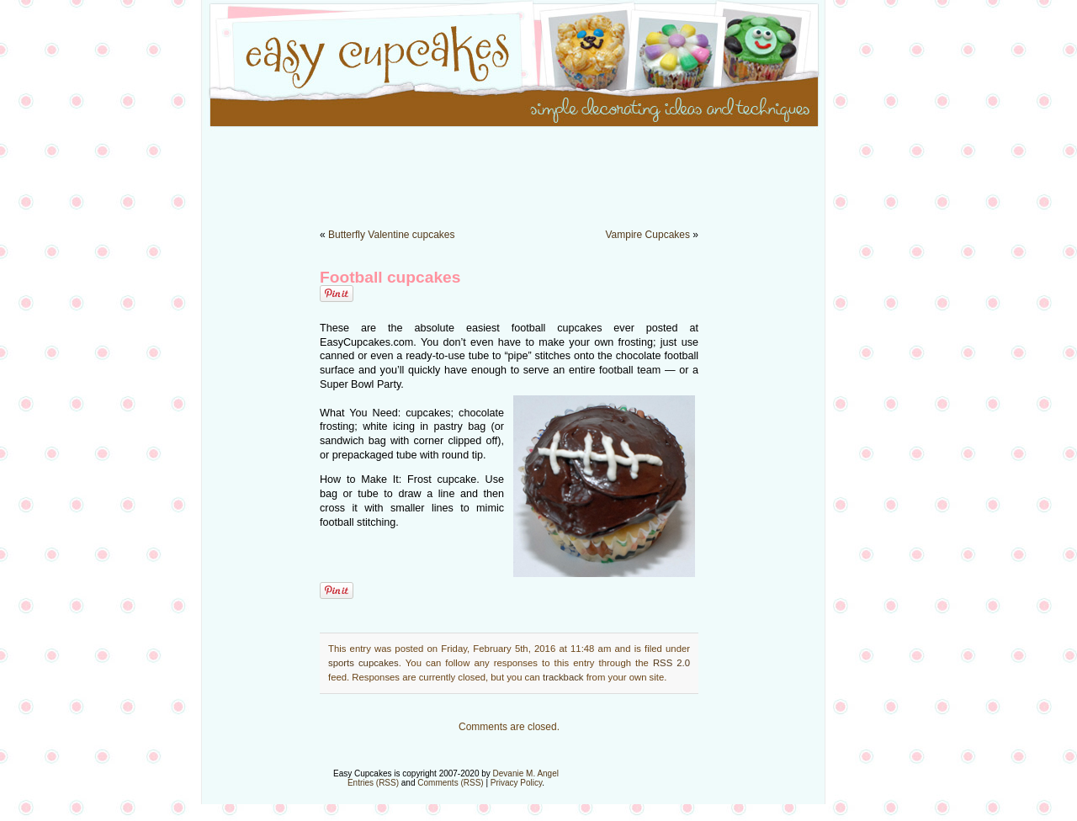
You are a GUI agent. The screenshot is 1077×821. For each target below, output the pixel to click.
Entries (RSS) (373, 782)
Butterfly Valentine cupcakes (391, 235)
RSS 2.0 (671, 663)
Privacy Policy (517, 782)
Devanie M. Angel (526, 773)
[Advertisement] (538, 168)
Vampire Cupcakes (647, 235)
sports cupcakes (363, 663)
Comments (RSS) (450, 782)
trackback (563, 677)
